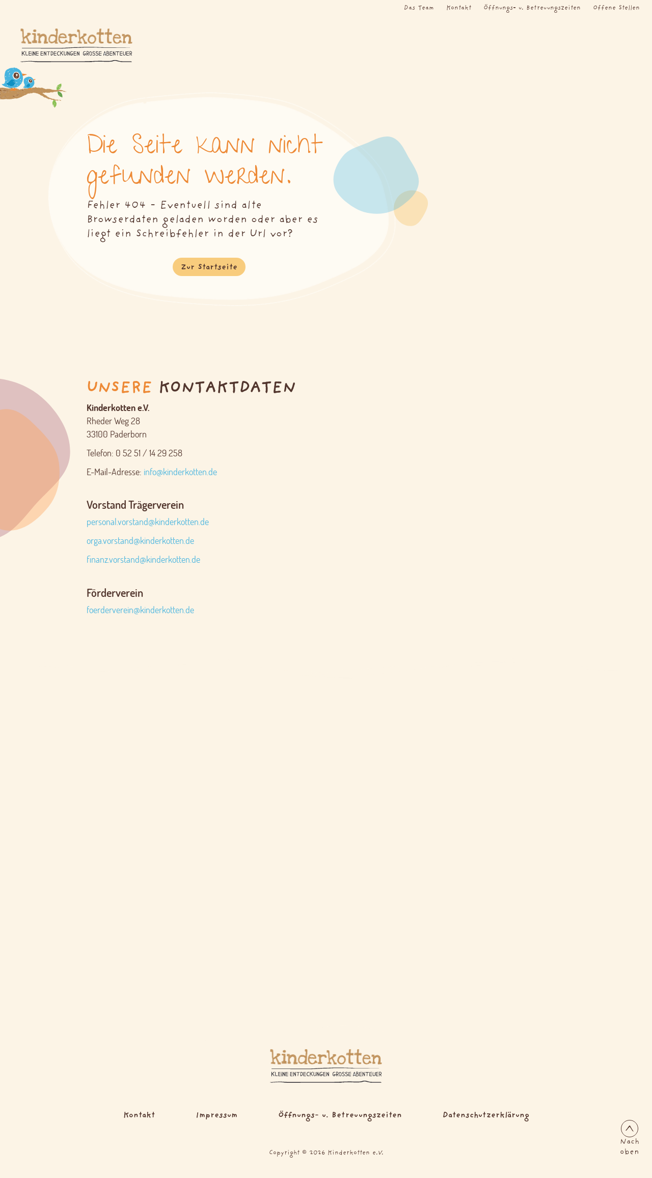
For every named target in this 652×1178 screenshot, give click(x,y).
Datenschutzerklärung (486, 1115)
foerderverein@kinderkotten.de (140, 610)
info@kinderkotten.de (180, 472)
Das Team (419, 8)
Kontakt (458, 8)
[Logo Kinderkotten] (65, 45)
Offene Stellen (616, 8)
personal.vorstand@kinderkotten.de (148, 522)
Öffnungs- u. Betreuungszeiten (532, 8)
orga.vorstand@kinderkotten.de (140, 540)
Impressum (216, 1115)
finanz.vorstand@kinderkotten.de (143, 559)
